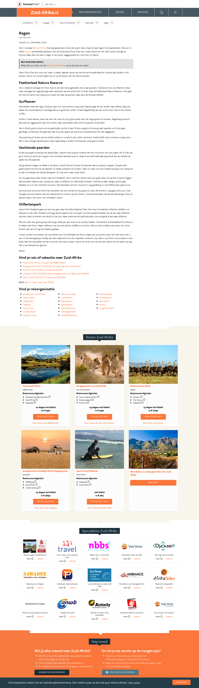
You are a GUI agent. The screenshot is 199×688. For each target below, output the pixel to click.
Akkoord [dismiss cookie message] (181, 682)
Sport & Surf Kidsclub (87, 471)
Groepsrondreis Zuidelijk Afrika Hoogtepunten (45, 471)
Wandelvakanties (69, 315)
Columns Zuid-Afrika (67, 22)
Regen (106, 22)
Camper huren (30, 315)
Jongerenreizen (106, 308)
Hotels (102, 304)
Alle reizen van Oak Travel (99, 507)
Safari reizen (28, 297)
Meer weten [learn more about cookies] (134, 683)
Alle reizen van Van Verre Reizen (99, 423)
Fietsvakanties (105, 294)
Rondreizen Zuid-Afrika (34, 294)
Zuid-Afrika (40, 48)
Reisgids (46, 22)
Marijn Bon (89, 22)
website (40, 559)
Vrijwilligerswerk (68, 311)
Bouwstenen (67, 301)
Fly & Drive (28, 308)
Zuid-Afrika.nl (28, 22)
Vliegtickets (28, 301)
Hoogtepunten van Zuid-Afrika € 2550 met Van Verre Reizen (52, 266)
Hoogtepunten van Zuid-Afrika (91, 386)
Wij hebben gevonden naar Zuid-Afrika (151, 473)
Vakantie (27, 304)
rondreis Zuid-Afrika (55, 65)
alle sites (50, 4)
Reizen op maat (68, 294)
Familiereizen (105, 297)
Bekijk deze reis (45, 416)
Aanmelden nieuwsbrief (52, 672)
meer (30, 559)
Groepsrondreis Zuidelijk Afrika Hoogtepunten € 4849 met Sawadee (56, 273)
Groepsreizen (29, 311)
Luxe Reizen (66, 297)
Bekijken (153, 482)
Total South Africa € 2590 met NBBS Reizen (44, 262)
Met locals (104, 301)
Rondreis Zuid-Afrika (140, 386)
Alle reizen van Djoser (153, 423)
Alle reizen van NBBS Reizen (46, 423)
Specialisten (66, 304)
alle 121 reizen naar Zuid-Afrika (39, 282)
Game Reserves (68, 308)
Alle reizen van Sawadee (46, 507)
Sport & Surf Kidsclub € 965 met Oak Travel (44, 277)
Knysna (28, 51)
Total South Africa (31, 386)
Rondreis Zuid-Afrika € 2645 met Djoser (42, 270)
